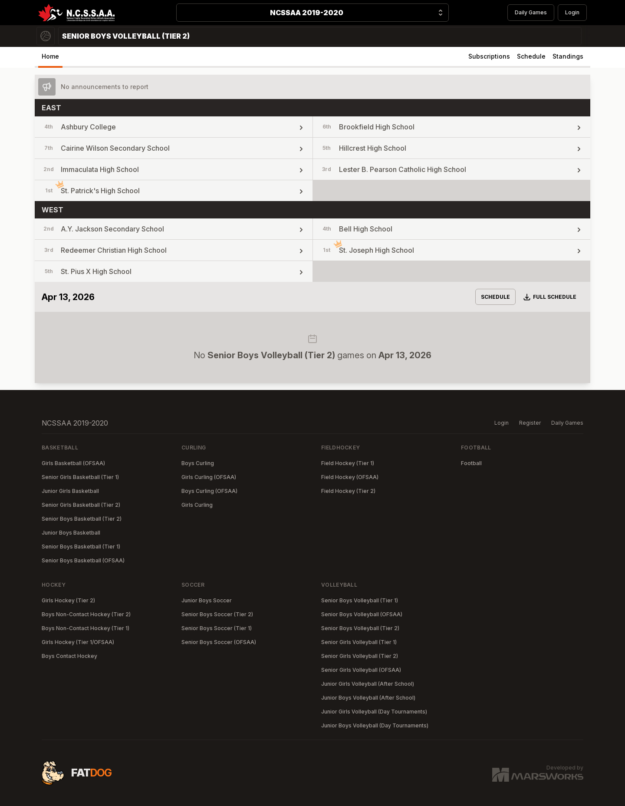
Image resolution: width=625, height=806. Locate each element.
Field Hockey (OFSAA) (349, 477)
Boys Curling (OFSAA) (209, 491)
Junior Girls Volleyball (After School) (367, 683)
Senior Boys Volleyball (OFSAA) (361, 614)
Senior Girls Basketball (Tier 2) (81, 505)
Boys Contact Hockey (69, 656)
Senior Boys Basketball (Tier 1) (81, 546)
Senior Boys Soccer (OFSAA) (218, 642)
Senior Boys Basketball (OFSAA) (83, 560)
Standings (568, 56)
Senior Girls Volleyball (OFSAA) (361, 670)
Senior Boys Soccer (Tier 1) (216, 628)
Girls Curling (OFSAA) (208, 477)
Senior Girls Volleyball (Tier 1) (359, 642)
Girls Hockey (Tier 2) (68, 600)
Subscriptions (489, 56)
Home (50, 56)
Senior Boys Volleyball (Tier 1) (359, 600)
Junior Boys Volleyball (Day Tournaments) (374, 725)
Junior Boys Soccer (206, 600)
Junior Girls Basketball (70, 491)
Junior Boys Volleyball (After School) (368, 697)
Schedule (531, 56)
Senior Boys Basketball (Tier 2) (82, 518)
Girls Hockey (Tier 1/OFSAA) (78, 642)
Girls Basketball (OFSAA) (73, 463)
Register (530, 423)
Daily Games (531, 12)
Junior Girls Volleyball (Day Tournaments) (374, 711)
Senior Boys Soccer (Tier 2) (217, 614)
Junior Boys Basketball (71, 532)
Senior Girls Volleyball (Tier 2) (359, 656)
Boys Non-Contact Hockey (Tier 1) (85, 628)
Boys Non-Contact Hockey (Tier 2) (86, 614)
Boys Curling (197, 463)
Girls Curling (197, 505)
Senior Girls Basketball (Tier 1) (80, 477)
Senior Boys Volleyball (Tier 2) (360, 628)
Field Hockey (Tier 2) (348, 491)
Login (572, 12)
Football (471, 463)
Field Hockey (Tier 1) (347, 463)
